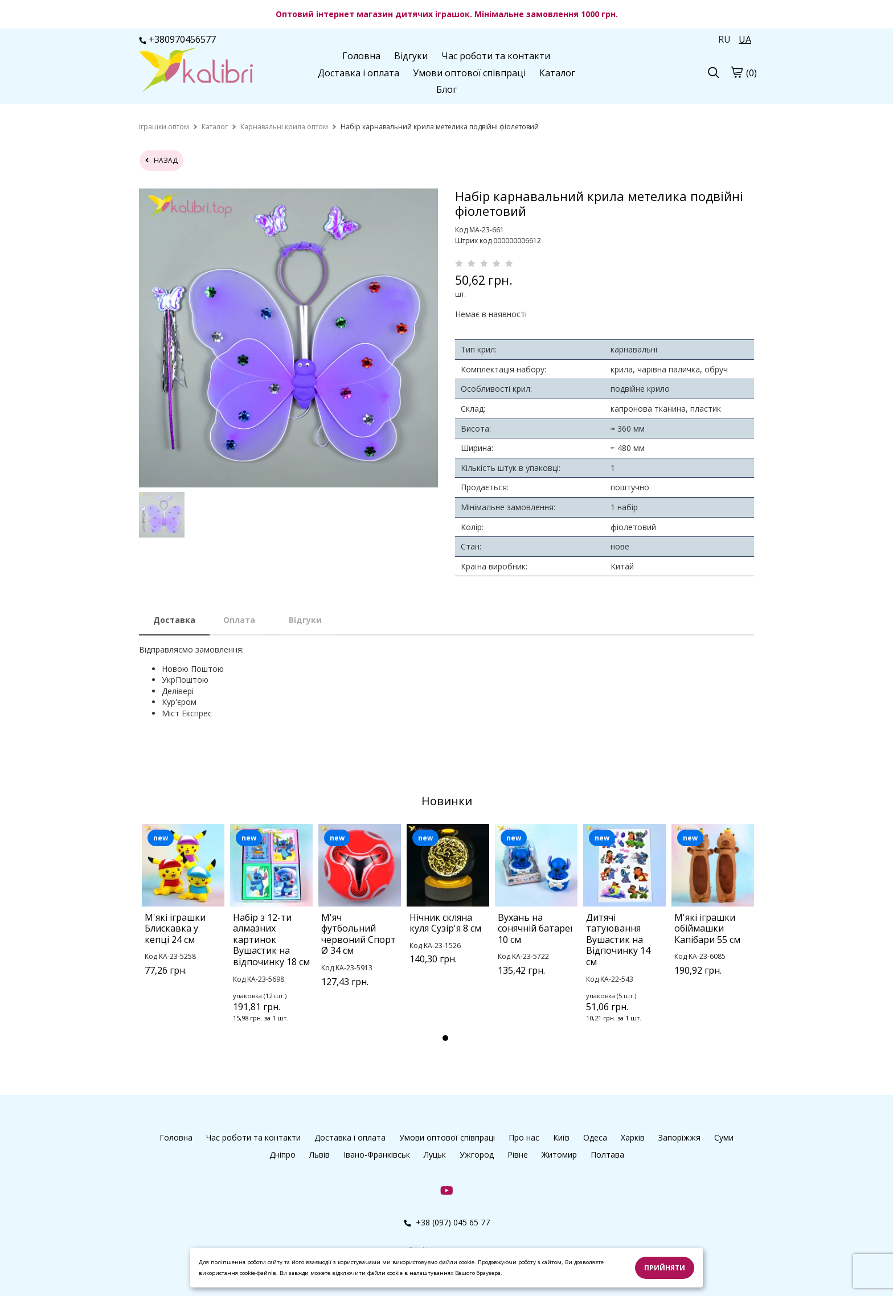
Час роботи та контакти (495, 56)
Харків (633, 1137)
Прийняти (664, 1268)
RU (724, 39)
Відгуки (411, 56)
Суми (724, 1137)
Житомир (559, 1154)
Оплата (239, 619)
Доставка (174, 619)
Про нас (524, 1137)
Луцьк (435, 1154)
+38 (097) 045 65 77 (447, 1222)
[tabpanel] (183, 914)
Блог (446, 89)
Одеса (595, 1137)
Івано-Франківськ (376, 1154)
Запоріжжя (679, 1137)
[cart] (736, 71)
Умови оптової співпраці (469, 73)
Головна (361, 56)
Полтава (607, 1154)
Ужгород (477, 1154)
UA (745, 39)
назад (161, 160)
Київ (561, 1137)
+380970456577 (177, 39)
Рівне (517, 1154)
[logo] (196, 71)
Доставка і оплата (358, 73)
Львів (319, 1154)
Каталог (557, 73)
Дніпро (282, 1154)
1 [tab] (445, 1038)
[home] (164, 127)
